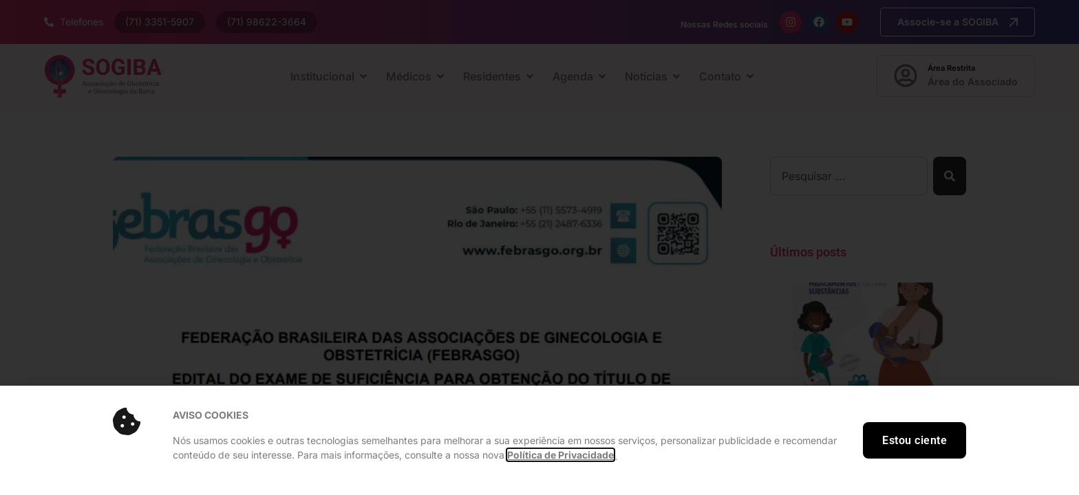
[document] (539, 247)
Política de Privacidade (560, 455)
